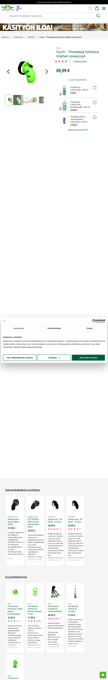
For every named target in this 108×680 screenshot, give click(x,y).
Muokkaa (54, 358)
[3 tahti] (62, 61)
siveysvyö (26, 150)
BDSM (61, 153)
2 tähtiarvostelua (80, 61)
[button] (98, 16)
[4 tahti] (66, 61)
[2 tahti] (59, 61)
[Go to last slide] (5, 600)
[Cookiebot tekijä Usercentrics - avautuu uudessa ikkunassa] (94, 321)
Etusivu (5, 37)
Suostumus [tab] (18, 328)
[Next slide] (101, 600)
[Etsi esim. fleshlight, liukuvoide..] (55, 16)
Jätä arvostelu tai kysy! (52, 289)
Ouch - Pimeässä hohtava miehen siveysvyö (77, 54)
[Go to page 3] (58, 637)
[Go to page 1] (49, 637)
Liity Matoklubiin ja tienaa (38, 278)
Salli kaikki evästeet (88, 358)
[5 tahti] (69, 61)
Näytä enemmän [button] (78, 129)
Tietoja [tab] (89, 328)
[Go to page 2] (54, 637)
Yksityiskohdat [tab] (54, 328)
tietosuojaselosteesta (31, 347)
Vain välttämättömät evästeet (20, 358)
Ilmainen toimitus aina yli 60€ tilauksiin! (54, 2)
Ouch (58, 48)
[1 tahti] (56, 61)
